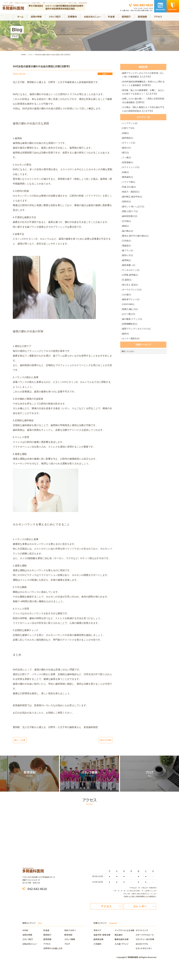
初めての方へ (70, 931)
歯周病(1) (128, 308)
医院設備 (142, 16)
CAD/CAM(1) (130, 362)
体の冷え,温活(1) (131, 338)
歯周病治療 (98, 940)
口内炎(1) (128, 284)
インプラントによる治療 (124, 931)
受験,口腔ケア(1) (131, 248)
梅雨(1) (126, 266)
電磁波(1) (128, 290)
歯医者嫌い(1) (130, 314)
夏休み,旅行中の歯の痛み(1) (137, 278)
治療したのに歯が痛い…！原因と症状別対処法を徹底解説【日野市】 (144, 113)
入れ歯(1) (128, 350)
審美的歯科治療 (122, 940)
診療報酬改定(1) (131, 386)
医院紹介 (126, 16)
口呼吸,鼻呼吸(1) (131, 326)
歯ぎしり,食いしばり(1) (135, 242)
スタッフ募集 (69, 940)
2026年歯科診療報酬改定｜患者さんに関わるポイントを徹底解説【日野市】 (144, 87)
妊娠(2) (126, 200)
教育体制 (68, 936)
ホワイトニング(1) (132, 194)
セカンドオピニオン (144, 949)
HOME (26, 931)
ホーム (20, 16)
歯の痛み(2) (129, 272)
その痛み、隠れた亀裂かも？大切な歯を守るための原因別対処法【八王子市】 (144, 124)
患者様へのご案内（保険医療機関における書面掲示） (139, 896)
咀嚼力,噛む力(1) (131, 368)
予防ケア (97, 931)
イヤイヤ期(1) (130, 212)
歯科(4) (126, 398)
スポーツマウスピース (145, 936)
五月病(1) (128, 260)
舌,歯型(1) (128, 332)
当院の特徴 (36, 16)
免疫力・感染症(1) (132, 224)
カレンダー (140, 906)
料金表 (111, 16)
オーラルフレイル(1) (133, 344)
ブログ (67, 945)
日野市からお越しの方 (53, 949)
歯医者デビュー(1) (132, 356)
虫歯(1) (126, 152)
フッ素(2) (128, 182)
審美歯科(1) (129, 206)
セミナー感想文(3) (132, 404)
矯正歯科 (119, 936)
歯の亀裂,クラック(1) (134, 380)
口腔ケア (105, 74)
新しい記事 (21, 740)
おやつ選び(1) (130, 374)
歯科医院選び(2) (131, 254)
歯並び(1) (128, 170)
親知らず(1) (129, 302)
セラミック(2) (130, 164)
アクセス (158, 16)
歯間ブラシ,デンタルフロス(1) (139, 392)
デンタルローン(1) (132, 320)
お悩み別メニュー (92, 16)
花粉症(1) (128, 236)
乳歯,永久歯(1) (130, 218)
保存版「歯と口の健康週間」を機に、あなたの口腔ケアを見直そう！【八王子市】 (144, 100)
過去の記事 (104, 740)
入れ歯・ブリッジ (122, 945)
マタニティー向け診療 (145, 940)
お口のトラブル (142, 945)
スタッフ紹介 (55, 16)
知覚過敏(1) (129, 188)
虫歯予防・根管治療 (101, 936)
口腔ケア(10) (129, 146)
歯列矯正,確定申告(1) (134, 230)
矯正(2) (126, 176)
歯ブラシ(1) (129, 296)
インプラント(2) (131, 140)
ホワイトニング (142, 931)
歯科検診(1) (129, 158)
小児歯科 (97, 945)
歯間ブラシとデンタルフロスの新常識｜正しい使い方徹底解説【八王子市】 (144, 76)
